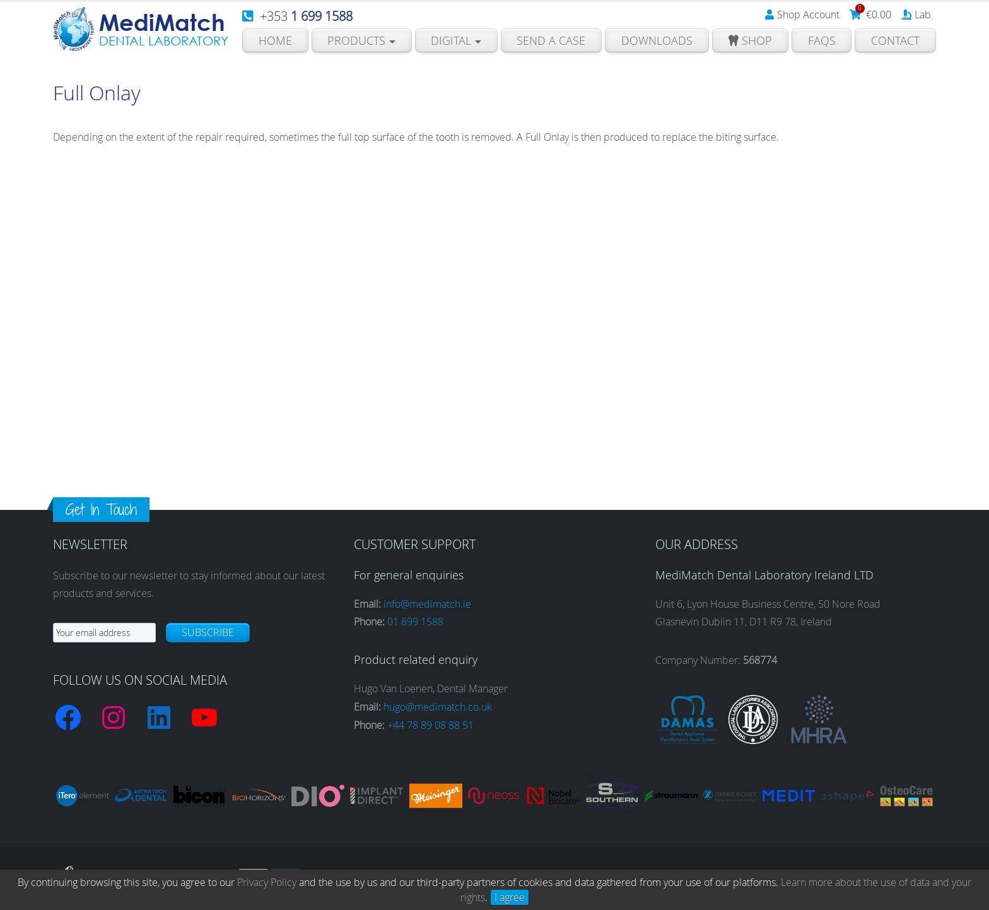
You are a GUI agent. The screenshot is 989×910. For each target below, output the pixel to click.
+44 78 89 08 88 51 (430, 725)
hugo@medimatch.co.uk (437, 707)
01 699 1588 (415, 622)
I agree (509, 897)
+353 (306, 16)
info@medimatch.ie (427, 604)
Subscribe (208, 632)
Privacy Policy (266, 882)
